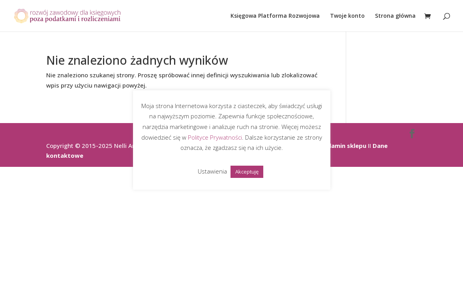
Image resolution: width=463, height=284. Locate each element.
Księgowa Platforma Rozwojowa (275, 16)
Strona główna (395, 16)
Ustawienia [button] (212, 171)
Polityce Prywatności (215, 137)
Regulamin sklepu (340, 145)
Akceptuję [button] (247, 171)
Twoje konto (347, 16)
